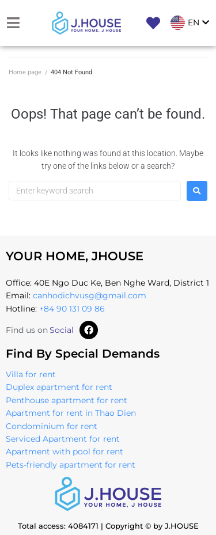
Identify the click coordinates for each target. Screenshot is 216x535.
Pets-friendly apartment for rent (70, 465)
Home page (25, 72)
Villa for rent (31, 374)
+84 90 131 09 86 (72, 308)
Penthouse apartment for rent (66, 400)
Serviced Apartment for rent (63, 439)
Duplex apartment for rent (59, 387)
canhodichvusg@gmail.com (89, 295)
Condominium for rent (51, 426)
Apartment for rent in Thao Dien (71, 413)
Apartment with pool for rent (64, 451)
